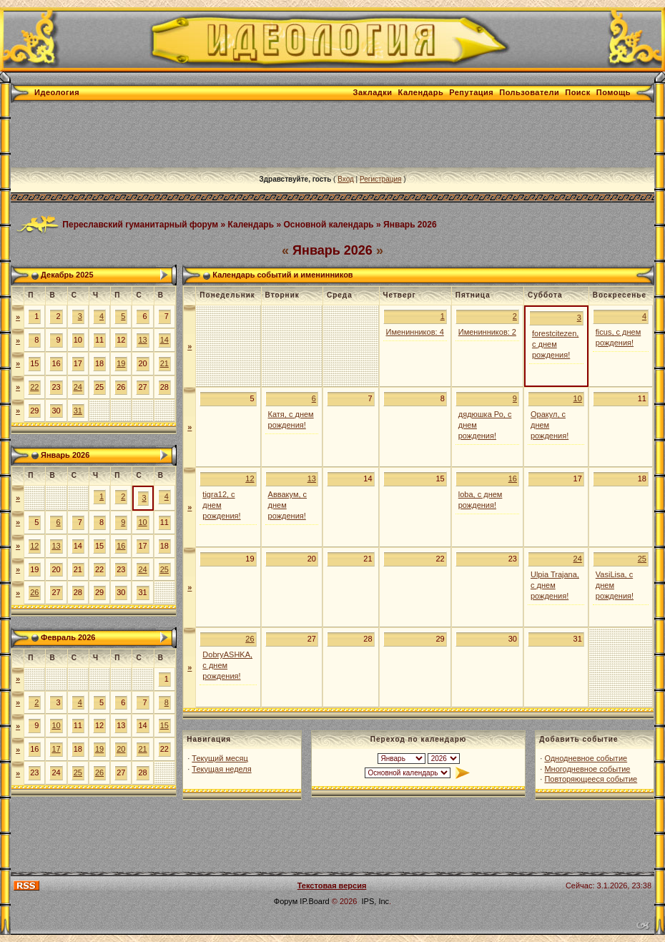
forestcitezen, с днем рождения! (555, 344)
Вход (346, 179)
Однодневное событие (585, 758)
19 (121, 363)
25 (164, 569)
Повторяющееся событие (590, 779)
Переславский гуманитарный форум (140, 224)
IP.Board (314, 901)
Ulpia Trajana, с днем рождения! (555, 585)
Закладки (373, 92)
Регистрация (380, 179)
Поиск (578, 92)
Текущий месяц (220, 758)
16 (121, 545)
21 (164, 363)
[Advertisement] (271, 135)
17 (55, 749)
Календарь (421, 92)
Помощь (613, 92)
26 (34, 592)
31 (78, 410)
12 (34, 545)
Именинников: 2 (487, 332)
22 (34, 387)
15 (164, 725)
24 (78, 387)
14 (164, 339)
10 (142, 522)
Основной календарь (328, 224)
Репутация (471, 92)
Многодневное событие (587, 769)
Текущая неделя (221, 769)
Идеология (56, 92)
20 (121, 749)
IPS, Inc (376, 901)
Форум (285, 901)
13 (142, 339)
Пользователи (529, 92)
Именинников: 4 (415, 332)
